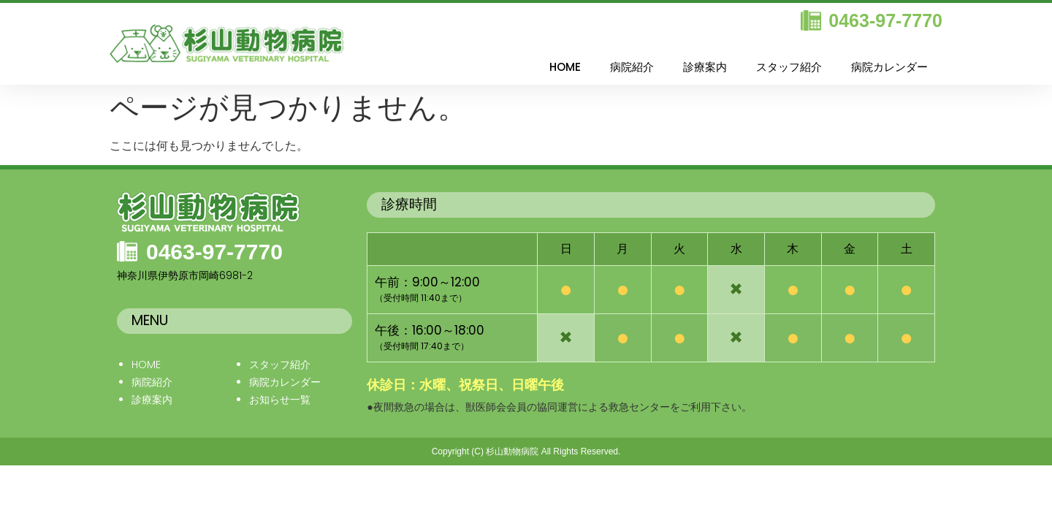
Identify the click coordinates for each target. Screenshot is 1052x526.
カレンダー (295, 382)
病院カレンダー (889, 67)
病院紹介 (632, 67)
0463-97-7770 (885, 20)
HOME (565, 67)
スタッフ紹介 (789, 67)
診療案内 (705, 67)
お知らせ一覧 (279, 399)
